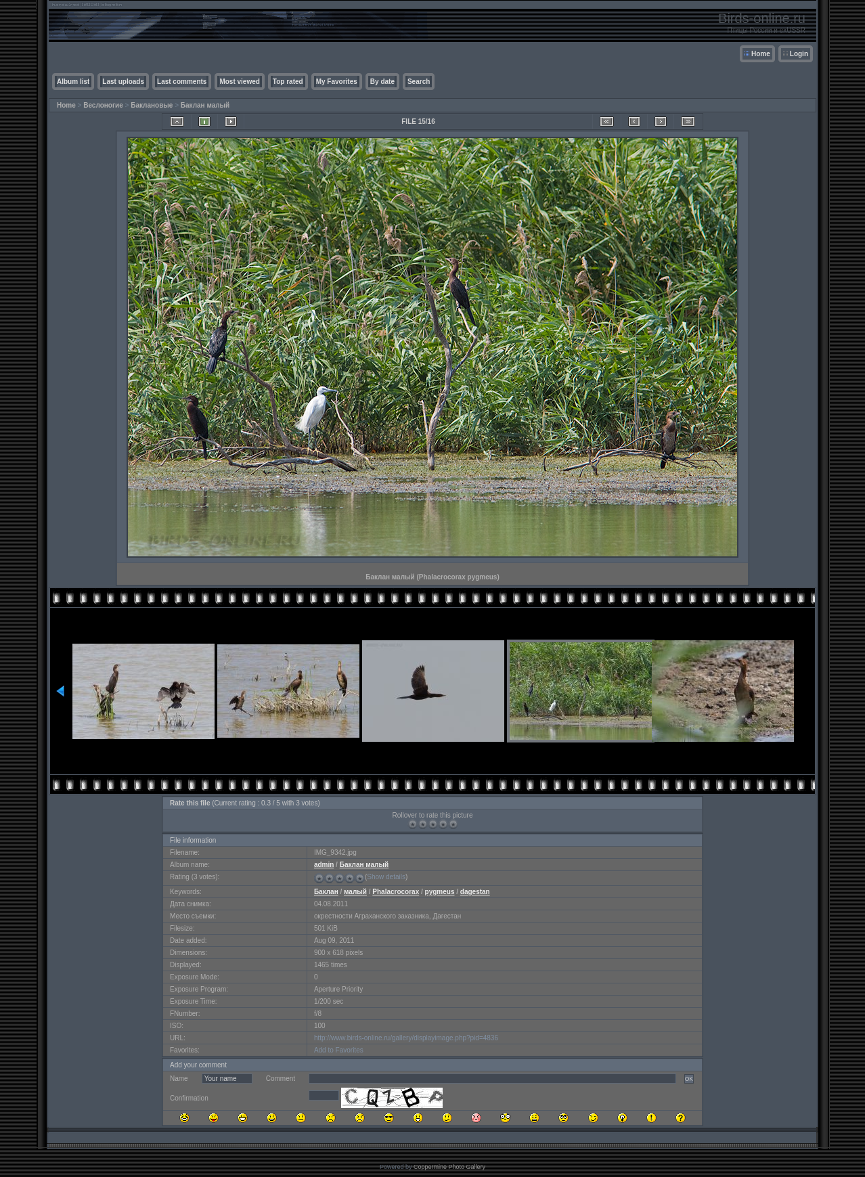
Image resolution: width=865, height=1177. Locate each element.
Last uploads (123, 81)
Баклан (326, 891)
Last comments (181, 81)
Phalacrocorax (395, 891)
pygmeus (440, 891)
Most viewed (239, 81)
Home (760, 54)
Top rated (288, 81)
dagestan (475, 891)
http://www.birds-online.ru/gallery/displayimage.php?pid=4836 (406, 1038)
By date (382, 81)
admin (324, 864)
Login (799, 54)
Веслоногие (103, 105)
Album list (73, 81)
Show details (386, 877)
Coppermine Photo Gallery (449, 1166)
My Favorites (336, 81)
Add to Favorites (338, 1050)
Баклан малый (205, 105)
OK (689, 1078)
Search (418, 81)
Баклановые (152, 105)
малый (355, 891)
